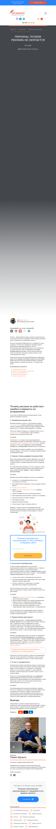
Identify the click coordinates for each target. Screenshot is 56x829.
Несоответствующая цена (20, 372)
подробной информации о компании (26, 489)
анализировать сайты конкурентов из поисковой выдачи (25, 443)
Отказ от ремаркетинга (19, 376)
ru (41, 18)
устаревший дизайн (15, 425)
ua (38, 18)
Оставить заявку (37, 2)
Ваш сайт (19, 549)
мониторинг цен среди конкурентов (27, 597)
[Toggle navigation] (45, 13)
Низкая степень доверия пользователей (23, 371)
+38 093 (28, 23)
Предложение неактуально (20, 374)
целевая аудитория (15, 432)
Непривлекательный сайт (19, 369)
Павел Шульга (24, 320)
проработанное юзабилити (19, 487)
